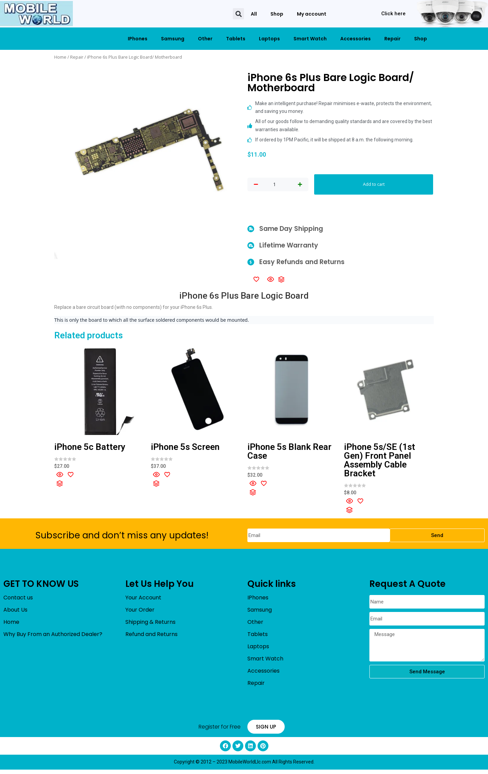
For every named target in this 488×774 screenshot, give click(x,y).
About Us (15, 614)
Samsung (172, 38)
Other (205, 38)
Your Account (143, 602)
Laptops (269, 38)
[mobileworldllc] (36, 13)
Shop (276, 14)
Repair (392, 38)
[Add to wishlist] (256, 283)
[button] (238, 13)
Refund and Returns (151, 638)
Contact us (18, 602)
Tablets (235, 38)
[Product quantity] (274, 187)
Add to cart (373, 186)
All (254, 14)
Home (60, 57)
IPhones (137, 38)
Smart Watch (310, 38)
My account (311, 14)
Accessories (355, 38)
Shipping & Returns (150, 626)
